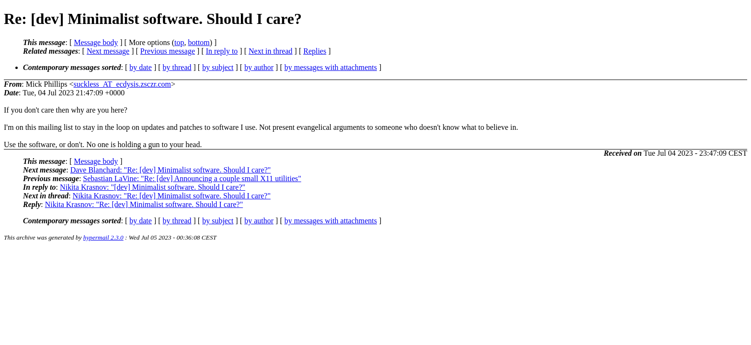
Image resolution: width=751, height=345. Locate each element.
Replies (314, 51)
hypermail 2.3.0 (103, 237)
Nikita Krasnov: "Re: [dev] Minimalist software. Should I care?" (172, 196)
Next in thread (271, 51)
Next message (108, 51)
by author (258, 67)
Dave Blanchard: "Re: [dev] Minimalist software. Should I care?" (170, 170)
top (179, 42)
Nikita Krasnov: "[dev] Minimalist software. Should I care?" (152, 187)
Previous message (167, 51)
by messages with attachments (330, 67)
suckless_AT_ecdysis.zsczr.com (122, 84)
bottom (198, 42)
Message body (96, 42)
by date (140, 67)
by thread (177, 67)
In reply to (222, 51)
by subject (217, 67)
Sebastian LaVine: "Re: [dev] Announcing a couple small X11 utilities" (192, 178)
